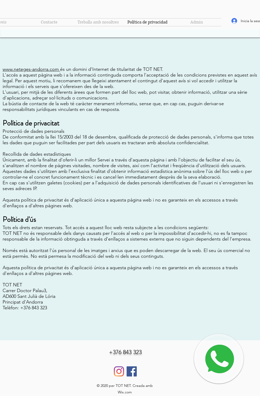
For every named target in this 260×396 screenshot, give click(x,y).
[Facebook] (132, 371)
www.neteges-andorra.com (31, 69)
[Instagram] (119, 371)
